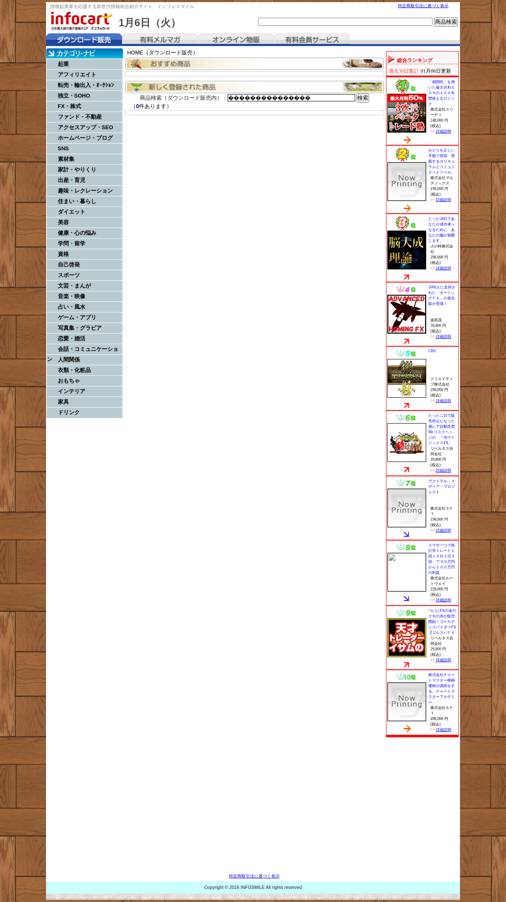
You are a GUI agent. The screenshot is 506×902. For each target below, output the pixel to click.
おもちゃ (69, 381)
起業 (63, 64)
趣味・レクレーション (85, 190)
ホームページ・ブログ (85, 138)
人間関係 (69, 359)
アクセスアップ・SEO (85, 127)
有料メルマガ (160, 39)
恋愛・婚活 (71, 338)
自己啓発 (69, 264)
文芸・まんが (74, 286)
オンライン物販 (236, 39)
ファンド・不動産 (80, 117)
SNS (63, 148)
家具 (63, 402)
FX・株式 (69, 106)
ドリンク (69, 412)
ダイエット (71, 212)
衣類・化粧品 (74, 370)
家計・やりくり (77, 169)
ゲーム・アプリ (77, 317)
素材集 (66, 159)
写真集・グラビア (80, 328)
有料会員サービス (312, 39)
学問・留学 (71, 243)
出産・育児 (71, 180)
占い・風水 (71, 307)
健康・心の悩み (77, 233)
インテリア (71, 391)
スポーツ (69, 275)
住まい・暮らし (77, 201)
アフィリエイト (77, 74)
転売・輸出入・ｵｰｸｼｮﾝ (86, 85)
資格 (63, 254)
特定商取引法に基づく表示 (423, 5)
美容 (63, 222)
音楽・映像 (71, 296)
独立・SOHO (74, 95)
